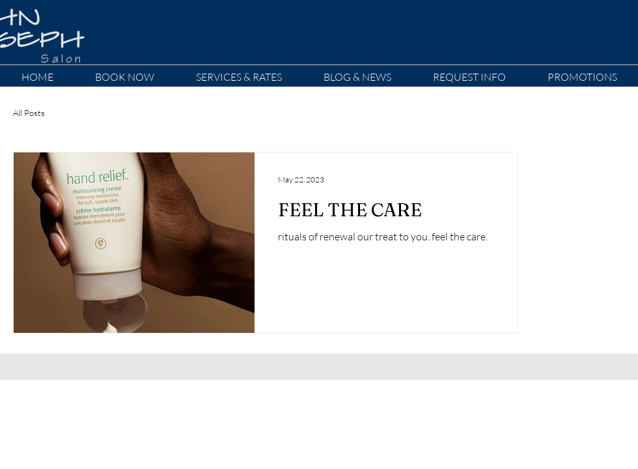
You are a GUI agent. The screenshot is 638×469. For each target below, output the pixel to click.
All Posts (29, 112)
